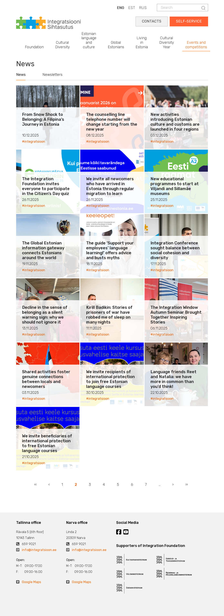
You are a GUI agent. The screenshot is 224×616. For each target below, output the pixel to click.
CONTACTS (151, 21)
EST (131, 8)
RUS (143, 8)
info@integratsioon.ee (39, 550)
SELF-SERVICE (189, 21)
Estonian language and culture (88, 40)
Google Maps (31, 582)
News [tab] (21, 75)
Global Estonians (116, 44)
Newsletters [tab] (52, 75)
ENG (120, 8)
